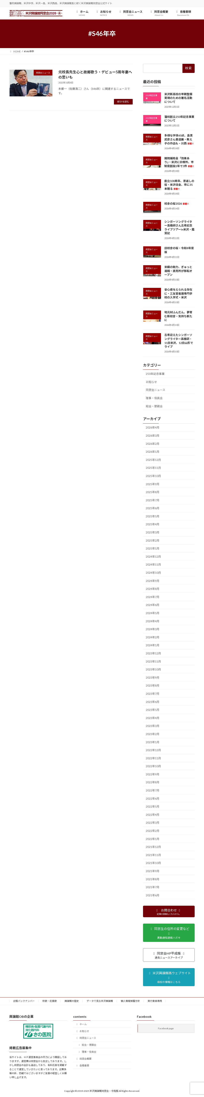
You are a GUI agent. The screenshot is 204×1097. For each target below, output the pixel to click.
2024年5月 (152, 613)
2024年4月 (152, 621)
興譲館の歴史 (72, 1000)
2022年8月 (152, 782)
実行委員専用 (155, 1000)
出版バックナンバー (24, 1000)
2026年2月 (152, 443)
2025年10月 (153, 476)
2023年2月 (152, 734)
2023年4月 (152, 717)
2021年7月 (152, 887)
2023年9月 (152, 677)
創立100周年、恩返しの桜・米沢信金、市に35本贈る (179, 184)
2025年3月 (152, 532)
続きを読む (123, 101)
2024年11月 (153, 564)
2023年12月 (153, 653)
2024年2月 (152, 637)
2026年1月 (152, 451)
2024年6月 (152, 605)
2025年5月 (152, 516)
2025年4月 (152, 524)
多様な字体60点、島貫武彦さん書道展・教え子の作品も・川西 (178, 139)
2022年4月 (152, 814)
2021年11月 (153, 854)
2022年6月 (152, 798)
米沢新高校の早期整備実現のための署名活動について (178, 97)
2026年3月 (152, 435)
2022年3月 (152, 822)
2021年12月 (153, 846)
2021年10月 (153, 863)
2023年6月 (152, 701)
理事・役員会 (154, 398)
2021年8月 (152, 879)
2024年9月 (152, 580)
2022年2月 (152, 830)
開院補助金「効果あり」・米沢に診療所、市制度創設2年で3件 (179, 161)
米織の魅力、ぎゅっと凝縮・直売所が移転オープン (178, 270)
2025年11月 (153, 467)
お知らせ (151, 381)
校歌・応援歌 (49, 1000)
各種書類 (82, 1065)
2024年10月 (153, 572)
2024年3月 (152, 629)
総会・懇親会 (154, 406)
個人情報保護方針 (130, 1000)
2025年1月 (152, 548)
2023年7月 (152, 693)
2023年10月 (153, 669)
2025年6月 (152, 508)
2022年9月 (152, 774)
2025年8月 (152, 492)
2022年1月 (152, 838)
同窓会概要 (83, 1058)
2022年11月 (153, 758)
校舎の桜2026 (176, 203)
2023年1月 (152, 742)
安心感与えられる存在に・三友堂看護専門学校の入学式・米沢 (178, 293)
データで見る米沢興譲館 (100, 1000)
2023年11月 (153, 661)
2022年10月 (153, 766)
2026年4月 (152, 427)
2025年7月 (152, 500)
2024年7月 (152, 596)
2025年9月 (152, 484)
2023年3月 (152, 725)
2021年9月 (152, 871)
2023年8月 (152, 685)
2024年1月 (152, 645)
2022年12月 (153, 750)
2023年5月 (152, 709)
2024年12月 (153, 556)
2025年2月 (152, 540)
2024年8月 (152, 588)
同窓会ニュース (155, 390)
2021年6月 (152, 895)
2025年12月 (153, 459)
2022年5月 (152, 806)
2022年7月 (152, 790)
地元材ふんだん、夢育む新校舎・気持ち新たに (178, 316)
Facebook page (166, 1028)
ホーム (81, 1024)
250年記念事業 (155, 373)
